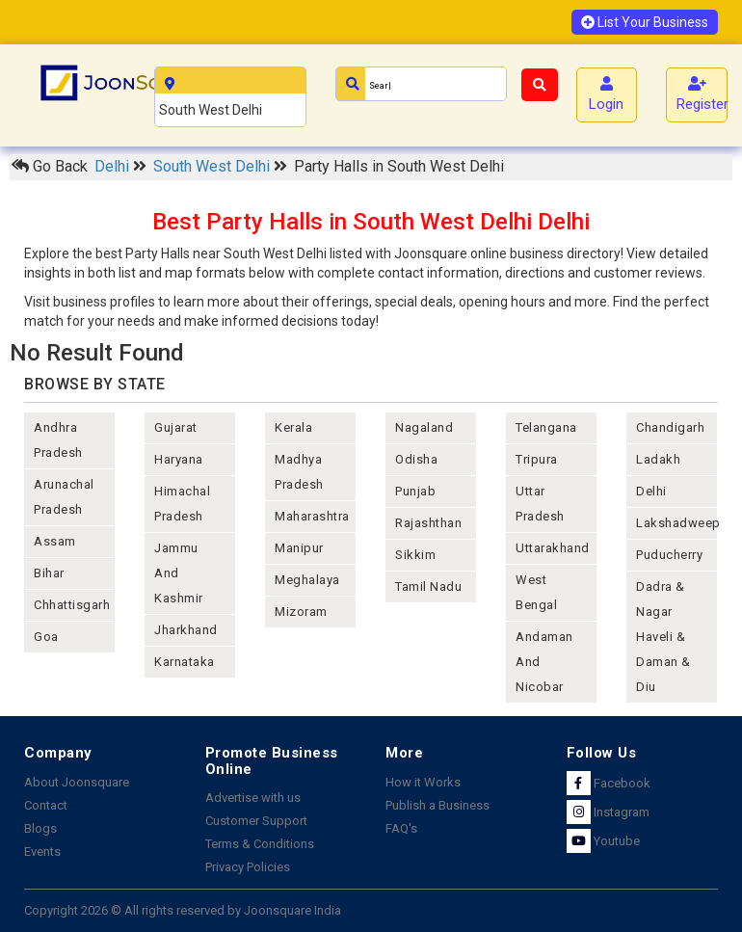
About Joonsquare (76, 782)
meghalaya (307, 580)
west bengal (536, 592)
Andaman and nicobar (544, 661)
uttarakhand (553, 548)
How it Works (423, 782)
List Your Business (644, 22)
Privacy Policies (247, 867)
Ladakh (658, 459)
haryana (178, 459)
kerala (293, 427)
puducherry (669, 554)
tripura (537, 459)
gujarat (176, 427)
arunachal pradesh (64, 497)
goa (46, 636)
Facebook (608, 783)
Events (42, 851)
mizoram (301, 611)
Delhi (113, 166)
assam (55, 541)
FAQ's (401, 828)
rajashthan (428, 523)
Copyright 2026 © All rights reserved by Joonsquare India (182, 910)
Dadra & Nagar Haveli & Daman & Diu (663, 636)
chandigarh (670, 427)
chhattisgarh (72, 605)
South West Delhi (213, 166)
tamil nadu (428, 586)
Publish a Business (437, 805)
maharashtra (312, 516)
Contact (45, 805)
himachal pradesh (182, 503)
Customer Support (256, 820)
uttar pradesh (540, 503)
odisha (416, 459)
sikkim (415, 554)
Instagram (608, 812)
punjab (415, 491)
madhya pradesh (299, 472)
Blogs (40, 828)
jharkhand (186, 630)
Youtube (603, 841)
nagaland (424, 427)
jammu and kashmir (178, 573)
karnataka (184, 661)
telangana (546, 427)
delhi (651, 491)
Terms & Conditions (259, 844)
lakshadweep (676, 523)
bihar (49, 573)
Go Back (50, 166)
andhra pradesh (58, 440)
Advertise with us (253, 797)
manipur (299, 548)
